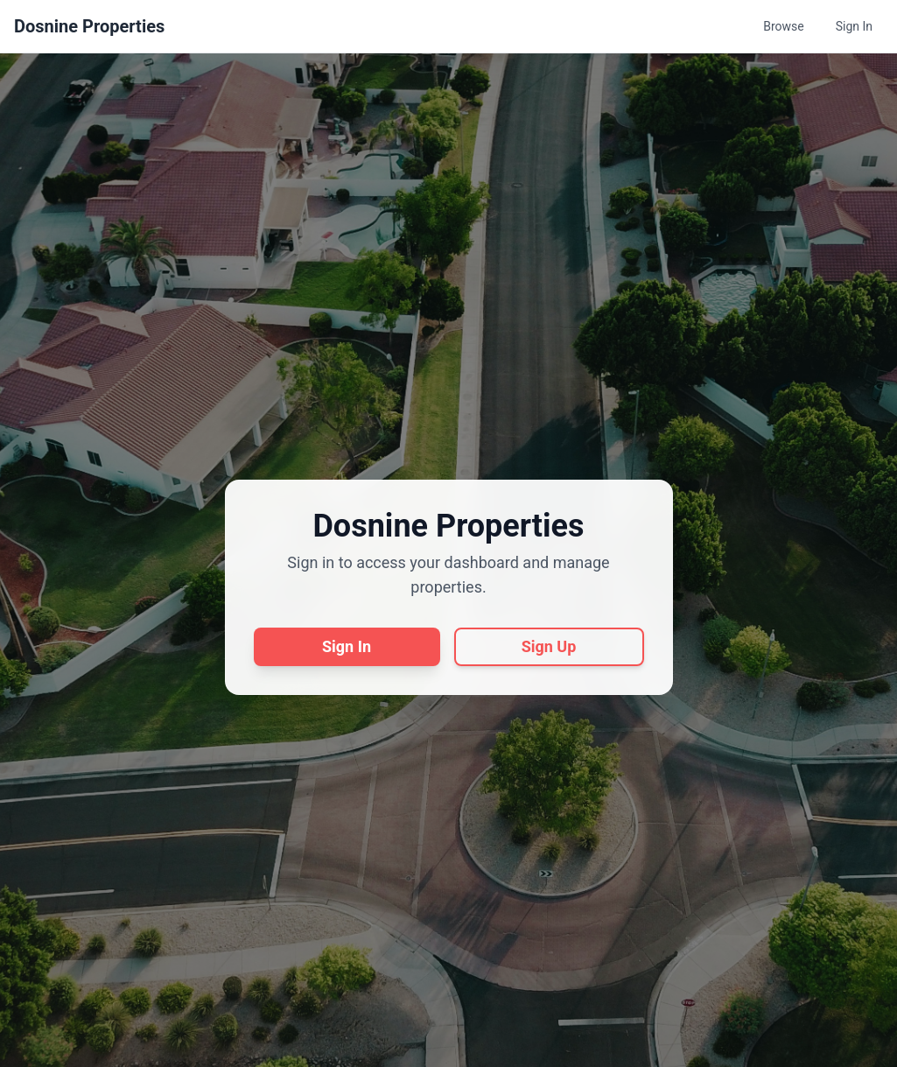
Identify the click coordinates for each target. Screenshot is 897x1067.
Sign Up (549, 646)
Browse (783, 26)
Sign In (854, 26)
